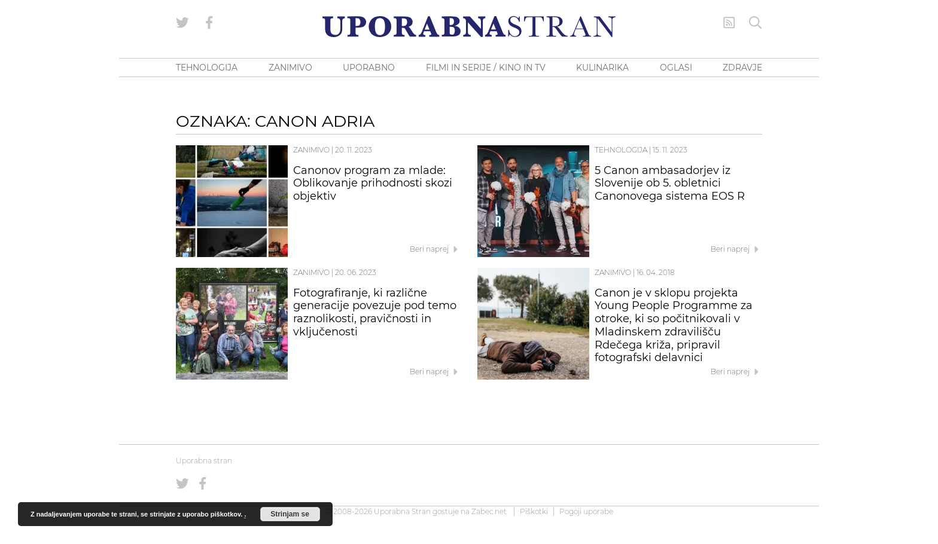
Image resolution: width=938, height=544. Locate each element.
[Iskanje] (755, 22)
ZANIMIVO (290, 67)
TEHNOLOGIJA (206, 67)
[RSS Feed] (729, 22)
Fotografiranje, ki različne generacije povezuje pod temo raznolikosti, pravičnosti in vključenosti (374, 312)
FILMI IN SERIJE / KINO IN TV (486, 67)
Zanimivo (311, 149)
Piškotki (534, 511)
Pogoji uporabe (586, 511)
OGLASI (676, 67)
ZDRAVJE (742, 67)
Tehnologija (621, 149)
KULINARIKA (602, 67)
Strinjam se (289, 514)
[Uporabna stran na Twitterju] (182, 22)
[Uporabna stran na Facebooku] (209, 22)
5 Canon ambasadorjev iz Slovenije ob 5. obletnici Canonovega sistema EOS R (670, 183)
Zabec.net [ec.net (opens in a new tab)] (489, 511)
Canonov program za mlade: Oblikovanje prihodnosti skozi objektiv (372, 183)
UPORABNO (369, 67)
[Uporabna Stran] (469, 26)
